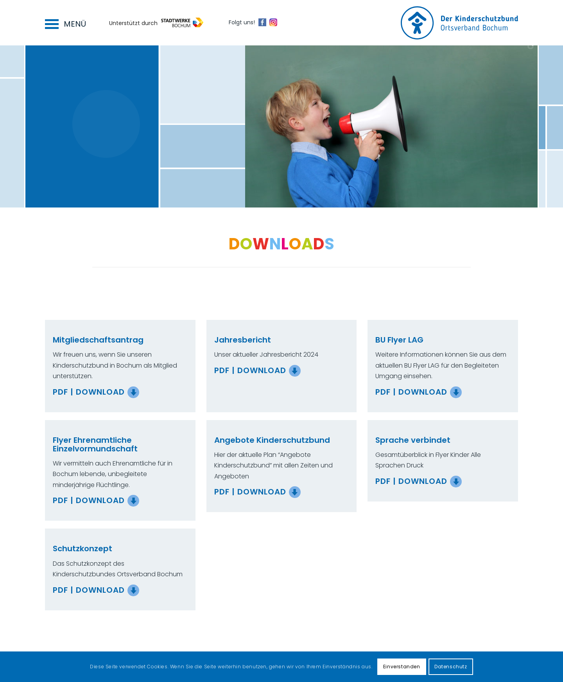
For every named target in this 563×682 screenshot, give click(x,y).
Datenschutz (450, 666)
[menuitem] (63, 22)
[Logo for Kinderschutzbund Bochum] (459, 23)
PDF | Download (89, 391)
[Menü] (63, 22)
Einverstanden (401, 666)
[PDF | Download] (133, 392)
